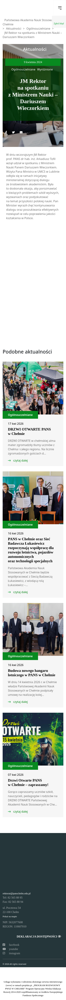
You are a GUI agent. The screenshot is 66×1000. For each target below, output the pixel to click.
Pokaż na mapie (10, 916)
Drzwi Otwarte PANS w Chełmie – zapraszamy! (28, 782)
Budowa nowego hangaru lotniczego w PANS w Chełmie (31, 672)
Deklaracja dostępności (39, 936)
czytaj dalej (20, 460)
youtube (10, 949)
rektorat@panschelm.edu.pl (17, 893)
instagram (11, 953)
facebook (11, 944)
